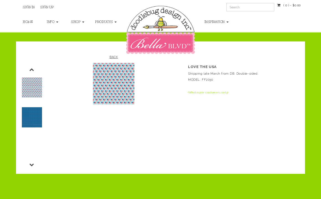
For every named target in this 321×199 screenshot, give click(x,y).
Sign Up (47, 7)
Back (113, 57)
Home (28, 22)
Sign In (29, 7)
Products (101, 22)
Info (52, 22)
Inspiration (217, 22)
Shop (77, 22)
